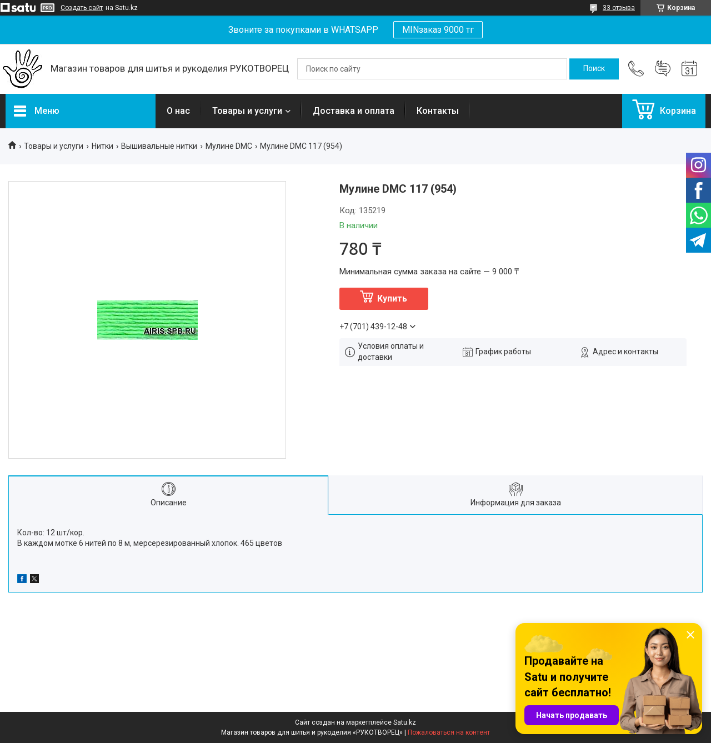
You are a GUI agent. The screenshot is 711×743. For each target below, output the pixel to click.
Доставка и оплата (353, 111)
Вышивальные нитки (159, 146)
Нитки (102, 146)
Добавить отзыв (662, 69)
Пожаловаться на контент (449, 732)
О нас (178, 111)
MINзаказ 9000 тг (438, 29)
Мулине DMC (229, 146)
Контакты (438, 111)
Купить (392, 298)
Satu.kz (404, 722)
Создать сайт (82, 8)
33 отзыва (619, 8)
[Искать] (594, 68)
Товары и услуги (247, 111)
